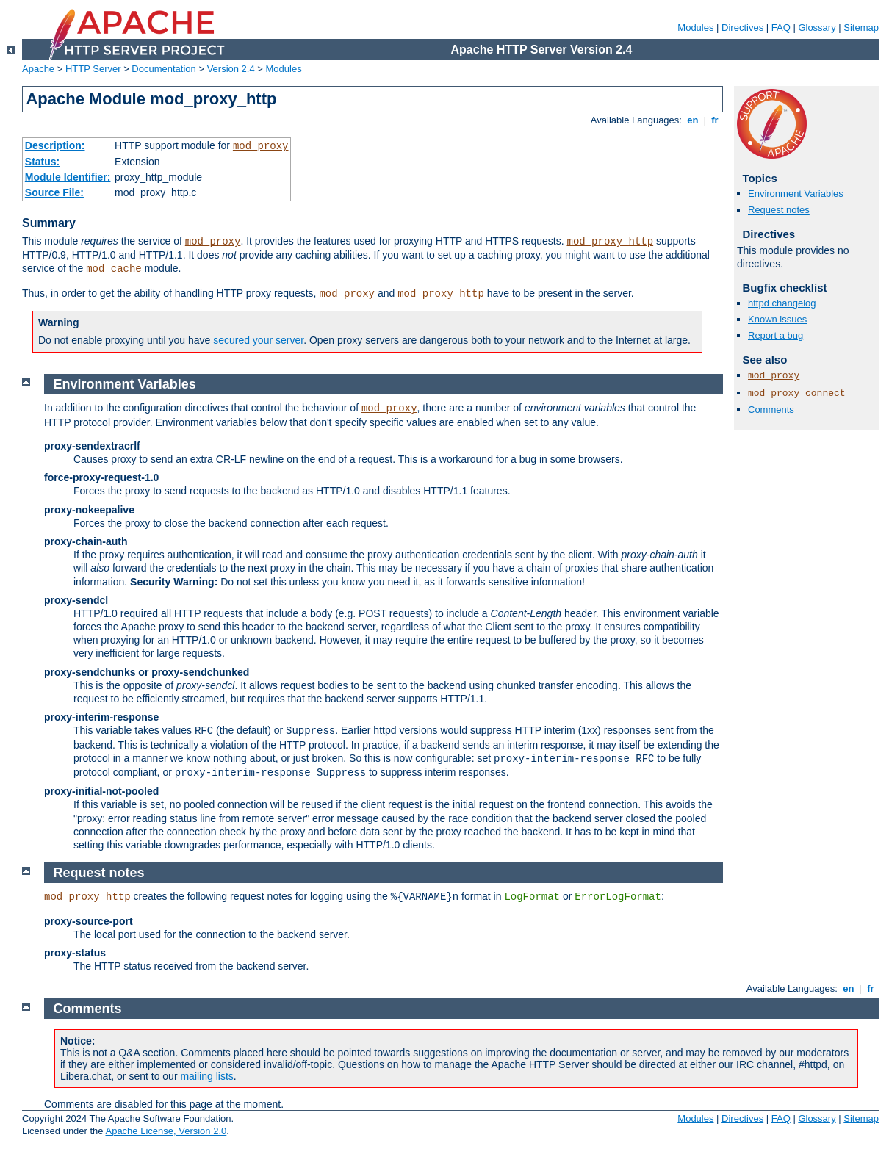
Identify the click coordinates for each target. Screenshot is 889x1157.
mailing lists (206, 1076)
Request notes (779, 209)
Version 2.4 (231, 68)
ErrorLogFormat (618, 897)
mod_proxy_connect (797, 393)
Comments (771, 409)
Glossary (816, 27)
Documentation (163, 68)
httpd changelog (782, 303)
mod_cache (114, 269)
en (693, 120)
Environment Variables (795, 193)
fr (715, 120)
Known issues (777, 319)
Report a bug (775, 335)
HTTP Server (93, 68)
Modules (695, 27)
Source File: (54, 192)
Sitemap (861, 27)
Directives (742, 27)
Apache (38, 68)
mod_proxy (261, 146)
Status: (42, 161)
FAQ (781, 27)
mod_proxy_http (609, 242)
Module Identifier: (68, 177)
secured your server (258, 340)
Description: (55, 145)
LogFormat (532, 897)
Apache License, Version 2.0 (165, 1130)
